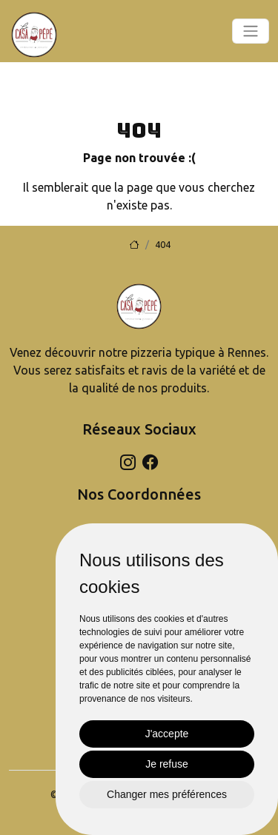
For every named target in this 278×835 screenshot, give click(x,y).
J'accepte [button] (167, 734)
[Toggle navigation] (250, 31)
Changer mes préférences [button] (167, 794)
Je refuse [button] (166, 764)
